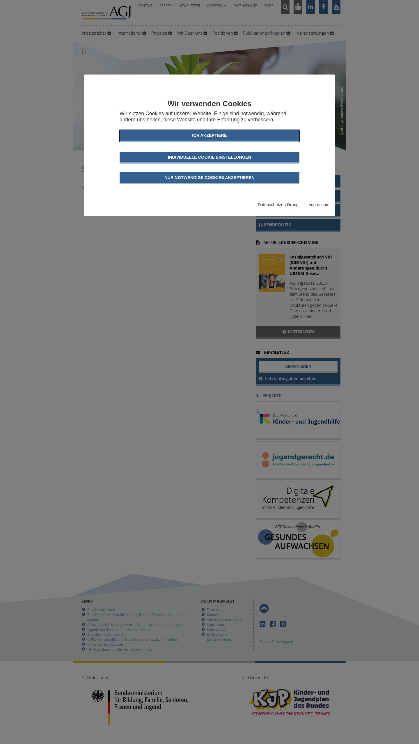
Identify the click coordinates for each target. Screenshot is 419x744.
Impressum (319, 204)
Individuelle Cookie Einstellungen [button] (209, 157)
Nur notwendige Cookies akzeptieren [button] (209, 177)
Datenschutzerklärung (278, 204)
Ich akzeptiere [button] (209, 135)
